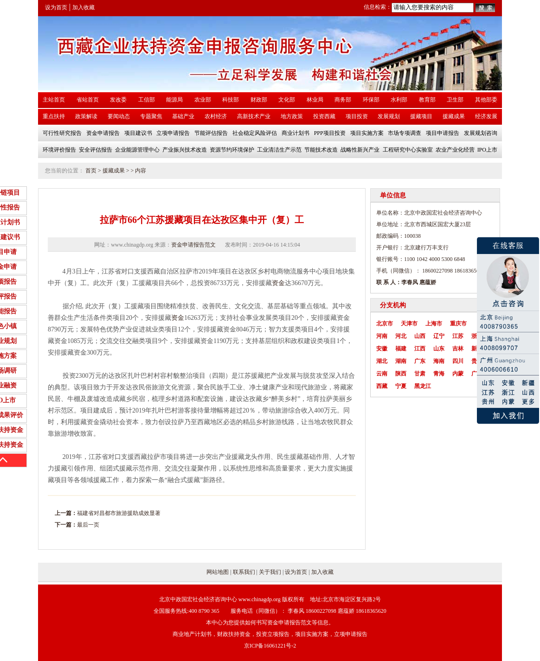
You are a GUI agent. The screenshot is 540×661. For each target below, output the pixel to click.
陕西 (400, 373)
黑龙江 (422, 386)
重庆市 (458, 323)
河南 (381, 336)
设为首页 (56, 7)
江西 (419, 348)
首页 (90, 170)
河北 (400, 336)
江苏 (457, 336)
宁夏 (400, 386)
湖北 (381, 361)
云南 (381, 373)
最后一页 (88, 524)
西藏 (381, 386)
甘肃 (419, 373)
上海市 (433, 323)
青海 (438, 373)
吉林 (457, 348)
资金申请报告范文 (193, 245)
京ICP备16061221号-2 (270, 645)
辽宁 (438, 336)
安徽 (381, 348)
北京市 (384, 323)
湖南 (400, 361)
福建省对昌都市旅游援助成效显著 (119, 513)
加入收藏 (83, 7)
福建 (400, 348)
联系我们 (244, 572)
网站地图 (217, 572)
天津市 (409, 323)
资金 (278, 283)
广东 (419, 361)
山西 (419, 336)
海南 (438, 361)
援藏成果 (114, 170)
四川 (457, 361)
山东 (438, 348)
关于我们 (270, 572)
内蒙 (457, 373)
